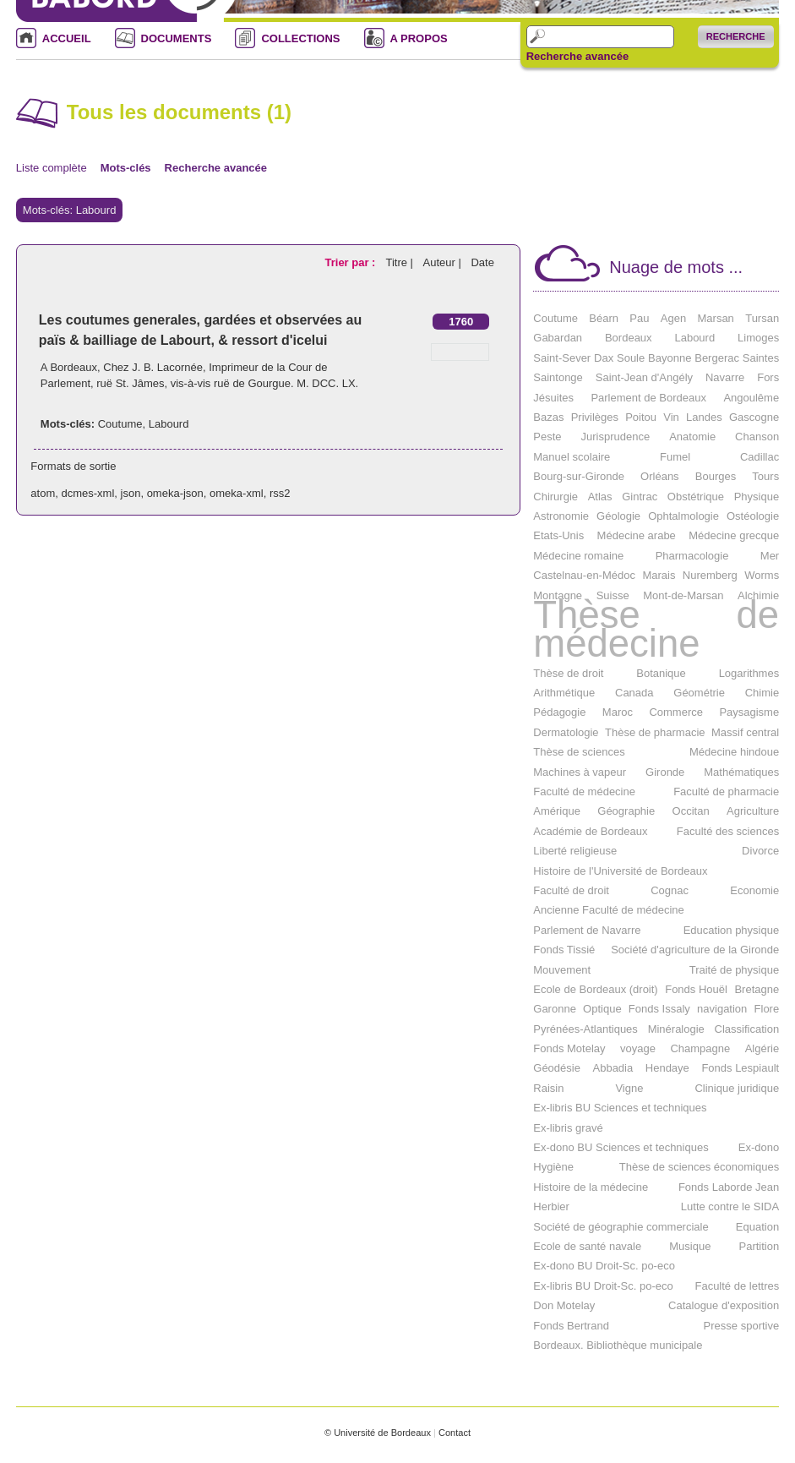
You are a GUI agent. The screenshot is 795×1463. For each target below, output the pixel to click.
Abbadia (613, 1068)
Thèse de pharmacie (655, 732)
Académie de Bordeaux (590, 831)
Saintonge (558, 377)
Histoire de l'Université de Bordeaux (620, 871)
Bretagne (756, 989)
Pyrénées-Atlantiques (585, 1029)
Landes (704, 417)
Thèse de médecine (656, 629)
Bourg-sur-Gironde (578, 476)
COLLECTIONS (300, 38)
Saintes (761, 358)
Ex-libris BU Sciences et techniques (619, 1107)
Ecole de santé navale (587, 1246)
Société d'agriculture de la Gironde (695, 949)
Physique (756, 496)
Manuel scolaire (571, 456)
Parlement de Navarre (586, 930)
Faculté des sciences (728, 831)
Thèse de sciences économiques (699, 1166)
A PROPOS (419, 38)
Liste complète (51, 167)
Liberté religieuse (575, 850)
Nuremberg (710, 575)
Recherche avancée (577, 57)
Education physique (731, 930)
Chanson (757, 436)
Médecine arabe (636, 535)
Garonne (554, 1008)
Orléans (659, 476)
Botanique (661, 673)
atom (42, 493)
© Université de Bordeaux (377, 1433)
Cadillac (759, 456)
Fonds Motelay (569, 1048)
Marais (658, 575)
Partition (758, 1246)
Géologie (618, 516)
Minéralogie (676, 1029)
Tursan (762, 318)
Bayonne (669, 358)
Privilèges (594, 417)
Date (482, 262)
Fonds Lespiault (740, 1068)
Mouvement (562, 970)
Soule (631, 358)
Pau (639, 318)
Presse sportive (742, 1325)
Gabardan (557, 337)
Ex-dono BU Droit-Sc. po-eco (604, 1265)
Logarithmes (749, 673)
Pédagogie (559, 712)
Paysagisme (749, 712)
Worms (761, 575)
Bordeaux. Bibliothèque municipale (617, 1345)
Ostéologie (753, 516)
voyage (638, 1048)
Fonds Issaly (659, 1008)
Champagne (700, 1048)
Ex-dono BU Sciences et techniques (620, 1147)
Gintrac (639, 496)
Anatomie (692, 436)
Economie (754, 890)
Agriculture (753, 811)
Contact (454, 1433)
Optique (602, 1008)
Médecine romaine (578, 555)
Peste (547, 436)
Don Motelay (564, 1305)
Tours (765, 476)
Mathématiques (741, 772)
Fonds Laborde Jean (728, 1187)
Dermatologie (565, 732)
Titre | (400, 262)
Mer (769, 555)
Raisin (548, 1088)
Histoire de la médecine (590, 1187)
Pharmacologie (692, 555)
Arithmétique (564, 692)
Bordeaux (628, 337)
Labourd (169, 424)
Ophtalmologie (683, 516)
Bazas (548, 417)
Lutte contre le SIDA (730, 1206)
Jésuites (553, 397)
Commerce (676, 712)
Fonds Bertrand (571, 1325)
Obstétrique (695, 496)
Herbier (551, 1206)
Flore (767, 1008)
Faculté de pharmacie (726, 791)
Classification (747, 1029)
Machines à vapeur (579, 772)
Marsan (716, 318)
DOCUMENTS (176, 38)
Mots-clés (126, 167)
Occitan (691, 811)
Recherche (735, 36)
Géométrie (699, 692)
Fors (768, 377)
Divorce (760, 850)
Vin (671, 417)
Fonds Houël (696, 989)
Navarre (724, 377)
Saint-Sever (562, 358)
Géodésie (556, 1068)
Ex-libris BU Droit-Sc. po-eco (602, 1286)
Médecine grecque (734, 535)
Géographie (626, 811)
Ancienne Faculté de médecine (608, 909)
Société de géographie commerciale (620, 1226)
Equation (757, 1226)
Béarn (603, 318)
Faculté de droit (571, 890)
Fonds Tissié (564, 949)
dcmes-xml (87, 493)
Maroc (617, 712)
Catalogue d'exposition (723, 1305)
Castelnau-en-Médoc (584, 575)
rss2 (280, 493)
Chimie (762, 692)
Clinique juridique (736, 1088)
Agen (673, 318)
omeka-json (175, 493)
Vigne (629, 1088)
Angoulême (751, 397)
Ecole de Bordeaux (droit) (595, 989)
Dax (603, 358)
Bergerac (716, 358)
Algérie (762, 1048)
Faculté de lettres (736, 1286)
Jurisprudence (616, 436)
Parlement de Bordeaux (648, 397)
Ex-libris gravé (567, 1128)
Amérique (556, 811)
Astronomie (561, 516)
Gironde (664, 772)
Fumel (675, 456)
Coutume (120, 424)
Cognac (670, 890)
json (131, 493)
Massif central (745, 732)
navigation (722, 1008)
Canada (634, 692)
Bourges (715, 476)
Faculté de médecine (584, 791)
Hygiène (553, 1166)
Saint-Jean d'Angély (644, 377)
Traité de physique (734, 970)
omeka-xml (237, 493)
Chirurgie (555, 496)
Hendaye (667, 1068)
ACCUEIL (66, 38)
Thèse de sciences (578, 751)
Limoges (758, 337)
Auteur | (444, 262)
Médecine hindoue (734, 751)
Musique (690, 1246)
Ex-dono (758, 1147)
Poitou (640, 417)
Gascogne (754, 417)
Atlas (600, 496)
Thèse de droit (568, 673)
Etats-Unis (558, 535)
